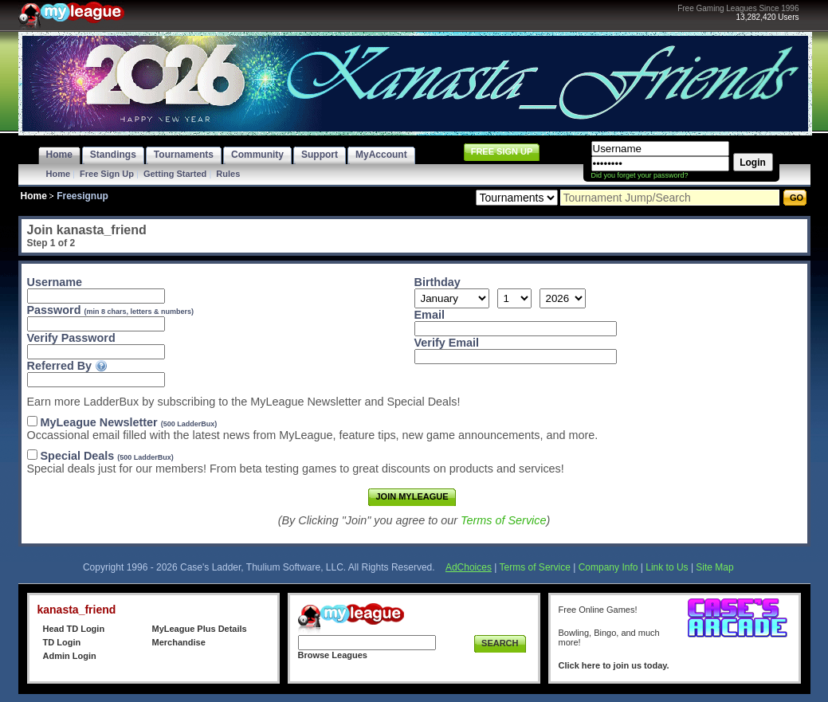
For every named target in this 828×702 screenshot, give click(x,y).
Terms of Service (503, 520)
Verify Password (71, 337)
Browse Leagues (332, 655)
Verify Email (447, 342)
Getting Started (174, 173)
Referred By (59, 365)
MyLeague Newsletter (129, 422)
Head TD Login (74, 628)
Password (110, 310)
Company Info (608, 567)
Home (58, 173)
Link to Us (667, 567)
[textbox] (96, 379)
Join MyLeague (411, 496)
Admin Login (69, 656)
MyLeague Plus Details (199, 628)
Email (429, 314)
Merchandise (179, 642)
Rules (228, 173)
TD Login (62, 642)
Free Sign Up (107, 173)
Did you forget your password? (640, 175)
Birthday (437, 282)
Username (57, 282)
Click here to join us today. (614, 665)
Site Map (714, 567)
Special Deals (107, 455)
